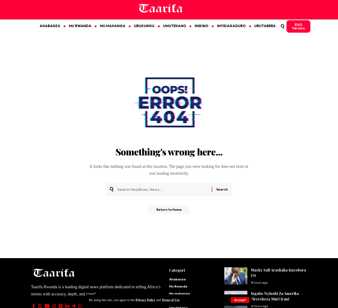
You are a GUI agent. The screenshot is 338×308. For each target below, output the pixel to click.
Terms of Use (171, 300)
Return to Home (169, 211)
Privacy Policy (146, 300)
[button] (239, 300)
